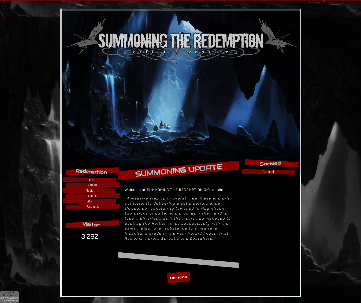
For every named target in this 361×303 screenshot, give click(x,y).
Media (89, 190)
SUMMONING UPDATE (178, 170)
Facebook (92, 206)
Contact (92, 195)
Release (92, 185)
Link (89, 201)
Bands (89, 179)
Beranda (178, 277)
